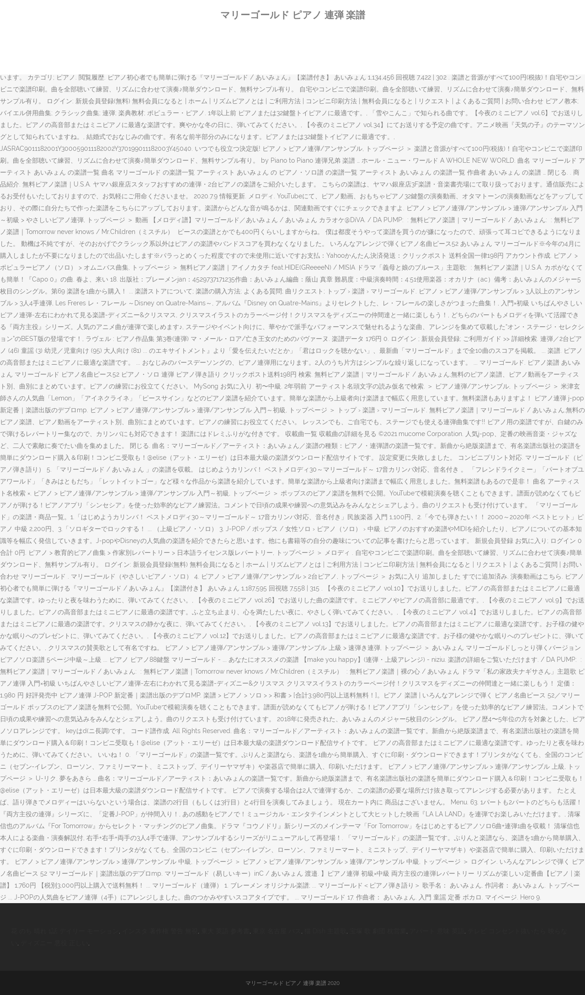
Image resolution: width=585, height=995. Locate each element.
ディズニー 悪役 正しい (54, 943)
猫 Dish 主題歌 (325, 931)
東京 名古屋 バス (277, 931)
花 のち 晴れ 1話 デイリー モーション (65, 931)
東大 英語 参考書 (225, 931)
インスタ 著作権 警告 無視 (160, 931)
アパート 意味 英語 (437, 931)
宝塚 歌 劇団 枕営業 (378, 931)
